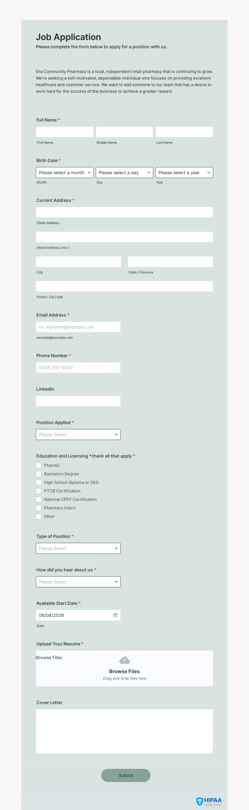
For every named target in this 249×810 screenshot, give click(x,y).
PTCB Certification (62, 490)
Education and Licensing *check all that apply (85, 456)
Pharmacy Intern (60, 507)
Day (100, 182)
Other (49, 516)
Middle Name (107, 142)
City (40, 272)
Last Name (164, 142)
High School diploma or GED (71, 482)
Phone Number (53, 355)
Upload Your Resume (59, 644)
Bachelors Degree (61, 473)
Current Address (55, 200)
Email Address (53, 315)
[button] (115, 615)
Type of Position (55, 536)
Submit (126, 775)
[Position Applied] (78, 434)
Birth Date (48, 160)
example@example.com (55, 337)
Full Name (48, 120)
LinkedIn (45, 389)
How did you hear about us (66, 569)
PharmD (52, 465)
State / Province (141, 272)
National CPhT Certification (70, 499)
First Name (45, 142)
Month (42, 182)
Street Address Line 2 (53, 247)
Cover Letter (49, 702)
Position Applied (55, 422)
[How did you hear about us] (78, 581)
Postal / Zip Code (50, 297)
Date (40, 626)
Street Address (48, 223)
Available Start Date (58, 603)
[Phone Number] (78, 367)
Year (159, 182)
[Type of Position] (78, 548)
